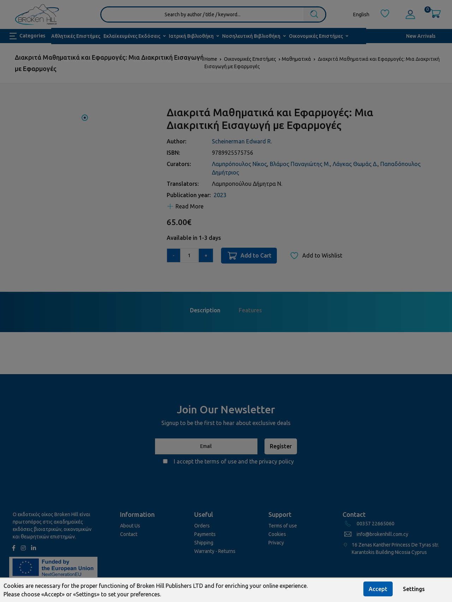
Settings (414, 589)
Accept (378, 589)
